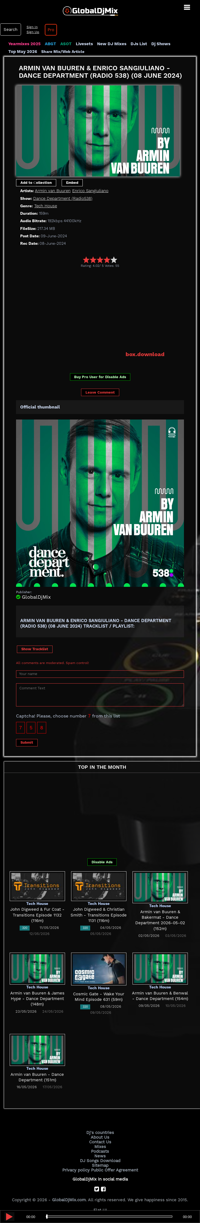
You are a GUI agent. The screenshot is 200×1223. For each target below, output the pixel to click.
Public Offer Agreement (114, 1170)
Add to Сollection (36, 183)
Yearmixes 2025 (24, 43)
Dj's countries (100, 1132)
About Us (100, 1137)
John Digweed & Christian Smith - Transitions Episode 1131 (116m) (99, 915)
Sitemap (100, 1165)
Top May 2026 (22, 51)
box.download (145, 354)
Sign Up (33, 32)
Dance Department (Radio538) (62, 198)
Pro (51, 29)
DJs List (139, 43)
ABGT (50, 43)
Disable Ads (102, 862)
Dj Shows (160, 43)
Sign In (32, 27)
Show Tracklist (34, 649)
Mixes (100, 1146)
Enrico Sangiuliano (90, 190)
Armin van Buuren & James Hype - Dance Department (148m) (37, 999)
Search (10, 29)
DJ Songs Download (100, 1160)
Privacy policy (76, 1170)
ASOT (66, 43)
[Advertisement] (108, 309)
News (100, 1156)
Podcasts (100, 1151)
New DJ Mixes (111, 43)
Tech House (45, 205)
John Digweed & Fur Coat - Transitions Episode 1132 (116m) (37, 915)
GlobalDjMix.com (69, 1199)
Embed (72, 183)
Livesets (84, 43)
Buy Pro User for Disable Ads (100, 377)
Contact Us (100, 1141)
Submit (26, 742)
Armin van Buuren (53, 190)
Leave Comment (100, 392)
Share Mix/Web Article (62, 51)
